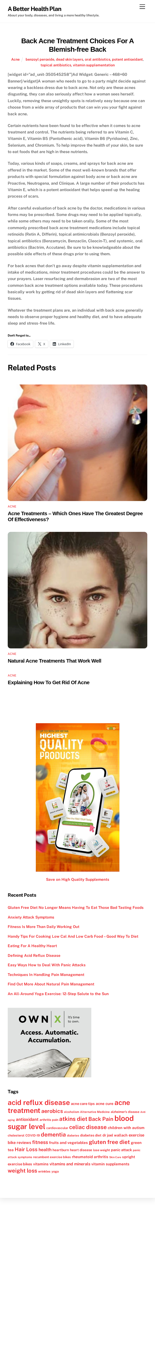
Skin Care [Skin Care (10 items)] (115, 1157)
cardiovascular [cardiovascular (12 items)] (57, 1128)
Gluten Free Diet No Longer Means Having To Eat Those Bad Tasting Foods (76, 907)
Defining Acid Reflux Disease (34, 955)
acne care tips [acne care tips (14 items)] (83, 1103)
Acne (15, 59)
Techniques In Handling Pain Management (46, 974)
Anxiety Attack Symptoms (31, 917)
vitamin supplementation (94, 65)
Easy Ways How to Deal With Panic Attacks (47, 965)
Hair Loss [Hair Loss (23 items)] (26, 1149)
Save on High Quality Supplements (77, 879)
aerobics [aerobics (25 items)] (52, 1111)
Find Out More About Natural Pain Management (51, 984)
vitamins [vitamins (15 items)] (41, 1164)
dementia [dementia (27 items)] (53, 1134)
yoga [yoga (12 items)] (55, 1171)
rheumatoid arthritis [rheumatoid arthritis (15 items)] (90, 1156)
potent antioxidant (127, 59)
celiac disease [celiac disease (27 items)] (88, 1127)
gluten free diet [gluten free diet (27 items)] (109, 1142)
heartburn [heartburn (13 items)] (60, 1150)
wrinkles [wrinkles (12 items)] (44, 1171)
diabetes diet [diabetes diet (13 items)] (91, 1135)
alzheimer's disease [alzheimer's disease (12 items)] (125, 1112)
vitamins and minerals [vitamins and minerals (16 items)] (70, 1164)
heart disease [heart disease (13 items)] (81, 1150)
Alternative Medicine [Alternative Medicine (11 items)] (95, 1112)
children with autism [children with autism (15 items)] (126, 1127)
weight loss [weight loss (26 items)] (22, 1170)
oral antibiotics (97, 59)
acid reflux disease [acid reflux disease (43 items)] (39, 1102)
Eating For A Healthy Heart (32, 946)
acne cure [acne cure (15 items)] (104, 1103)
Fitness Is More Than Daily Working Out (43, 927)
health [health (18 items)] (45, 1149)
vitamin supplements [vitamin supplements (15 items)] (110, 1164)
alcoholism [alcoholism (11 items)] (71, 1112)
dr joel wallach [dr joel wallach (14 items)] (115, 1135)
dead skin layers (69, 59)
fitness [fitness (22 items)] (40, 1142)
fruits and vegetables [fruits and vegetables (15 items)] (68, 1142)
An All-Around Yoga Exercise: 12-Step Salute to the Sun (58, 994)
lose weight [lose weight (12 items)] (101, 1150)
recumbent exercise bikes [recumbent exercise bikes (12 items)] (52, 1157)
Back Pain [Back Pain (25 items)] (100, 1119)
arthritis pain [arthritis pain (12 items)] (49, 1120)
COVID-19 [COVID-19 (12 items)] (32, 1135)
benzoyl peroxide (40, 59)
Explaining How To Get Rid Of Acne (48, 682)
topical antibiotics (56, 65)
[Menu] (142, 7)
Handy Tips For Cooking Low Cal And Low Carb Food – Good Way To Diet (73, 936)
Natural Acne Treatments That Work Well (54, 661)
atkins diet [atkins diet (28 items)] (73, 1118)
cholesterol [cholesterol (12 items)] (16, 1135)
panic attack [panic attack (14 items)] (121, 1150)
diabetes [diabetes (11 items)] (73, 1135)
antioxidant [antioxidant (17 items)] (27, 1119)
